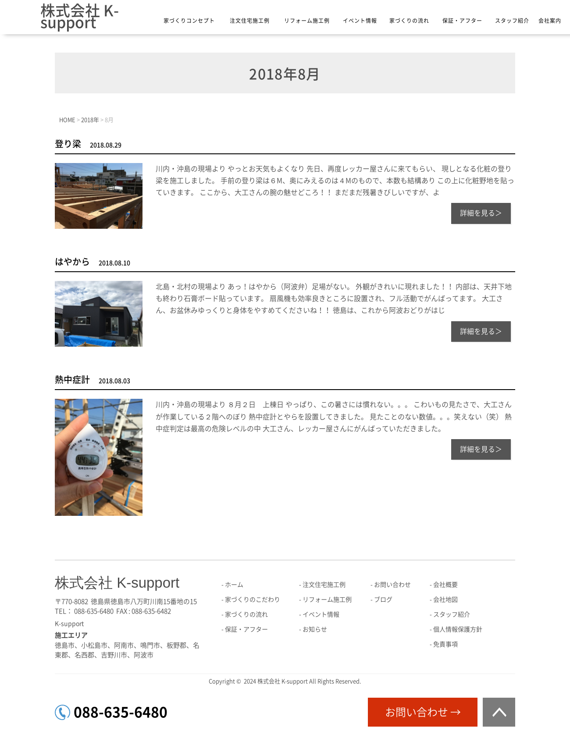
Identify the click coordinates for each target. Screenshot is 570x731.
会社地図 (445, 599)
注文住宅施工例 (250, 20)
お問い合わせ (392, 585)
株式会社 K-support (79, 16)
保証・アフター (462, 20)
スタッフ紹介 (512, 20)
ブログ (383, 599)
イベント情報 (360, 20)
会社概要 (445, 585)
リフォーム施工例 (307, 20)
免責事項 (445, 644)
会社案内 (549, 20)
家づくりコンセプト (189, 20)
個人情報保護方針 (457, 629)
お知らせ (315, 629)
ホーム (234, 585)
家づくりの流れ (409, 20)
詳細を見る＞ (481, 212)
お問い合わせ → (423, 712)
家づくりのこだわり (252, 599)
